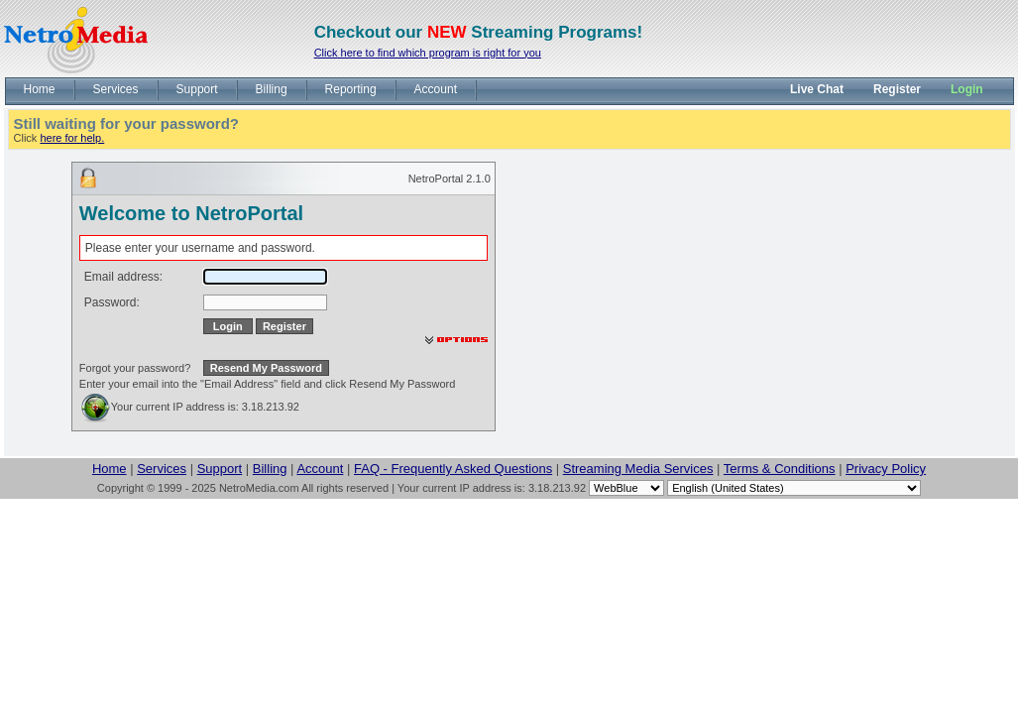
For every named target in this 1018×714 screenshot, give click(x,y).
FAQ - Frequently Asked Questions (453, 468)
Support (220, 468)
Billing (270, 468)
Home (109, 468)
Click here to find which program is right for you (427, 53)
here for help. (72, 138)
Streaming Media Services (638, 468)
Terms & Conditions (780, 468)
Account (319, 468)
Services (161, 468)
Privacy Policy (886, 468)
